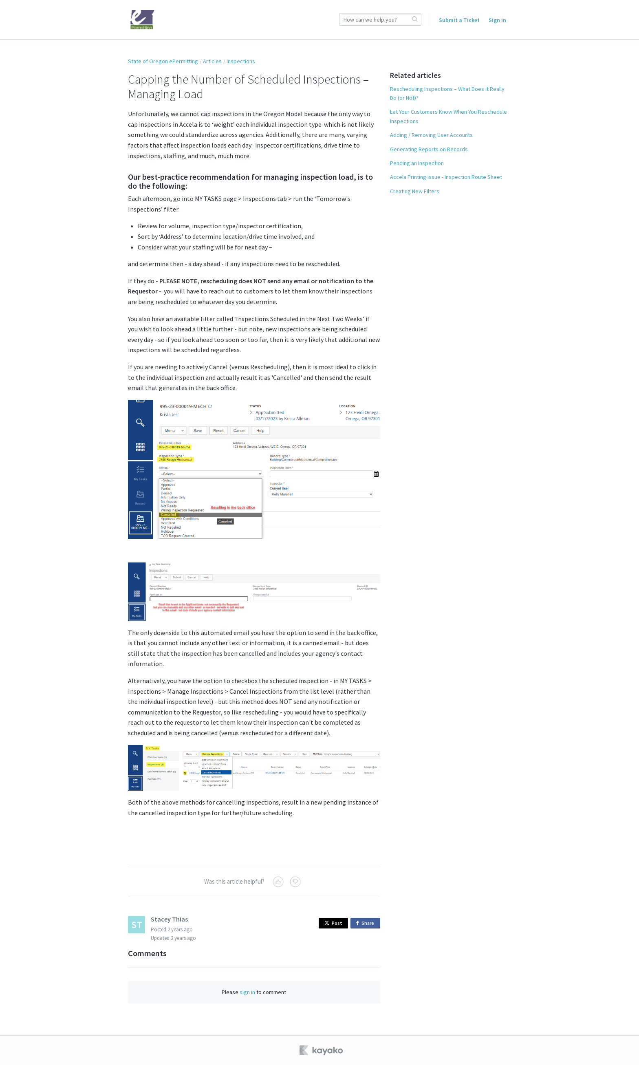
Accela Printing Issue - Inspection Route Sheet (446, 177)
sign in (247, 992)
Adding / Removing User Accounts (431, 135)
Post (333, 923)
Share (366, 923)
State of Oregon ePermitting (163, 61)
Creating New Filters (414, 191)
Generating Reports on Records (429, 149)
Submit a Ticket (459, 20)
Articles (212, 61)
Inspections (241, 61)
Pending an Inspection (417, 163)
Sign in (497, 20)
